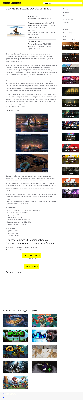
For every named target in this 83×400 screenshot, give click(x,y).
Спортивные (68, 19)
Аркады (66, 22)
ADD (70, 93)
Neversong (70, 48)
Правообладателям (9, 394)
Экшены (66, 36)
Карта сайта (7, 398)
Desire (70, 173)
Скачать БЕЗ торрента (32, 255)
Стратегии (67, 12)
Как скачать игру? (71, 39)
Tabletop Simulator (71, 184)
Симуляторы (68, 32)
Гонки (65, 29)
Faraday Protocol (70, 105)
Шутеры (66, 9)
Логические (68, 26)
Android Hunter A (70, 128)
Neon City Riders (70, 82)
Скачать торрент (32, 266)
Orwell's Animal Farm (70, 150)
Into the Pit (70, 116)
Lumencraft (70, 196)
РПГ (65, 15)
